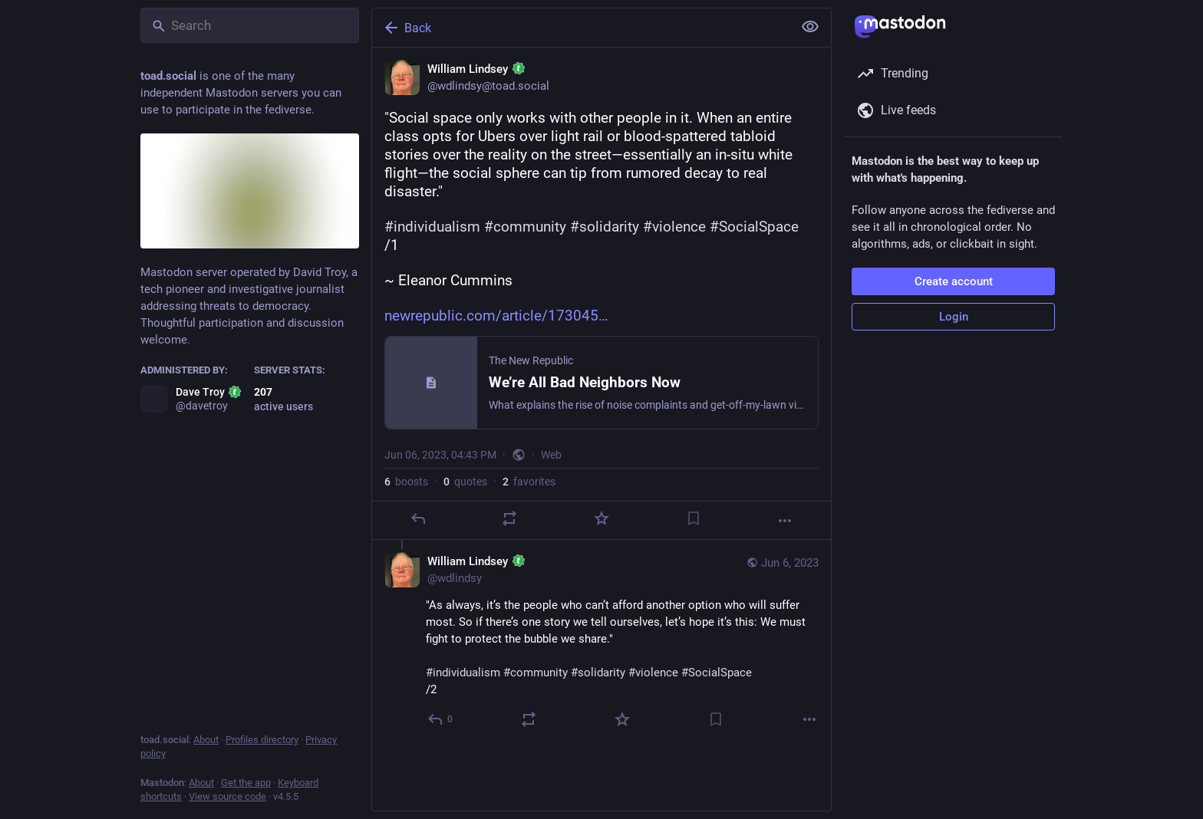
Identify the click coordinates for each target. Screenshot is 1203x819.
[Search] (249, 25)
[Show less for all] (810, 26)
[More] (785, 520)
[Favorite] (601, 518)
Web (551, 455)
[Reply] (418, 518)
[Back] (580, 27)
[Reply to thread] (441, 719)
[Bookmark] (693, 518)
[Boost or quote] (509, 518)
